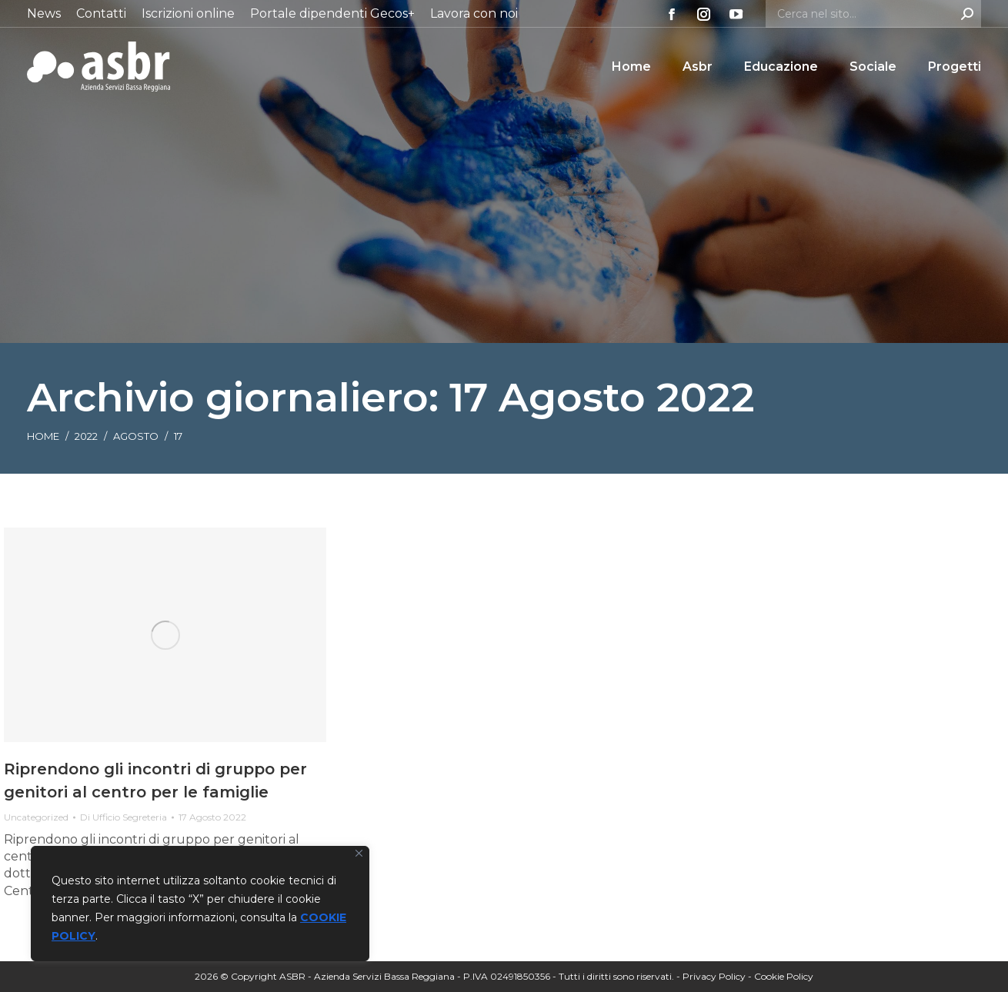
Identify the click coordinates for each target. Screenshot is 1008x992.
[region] (200, 903)
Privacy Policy (714, 976)
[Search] (873, 14)
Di (123, 817)
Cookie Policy (783, 976)
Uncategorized (36, 817)
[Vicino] (358, 853)
